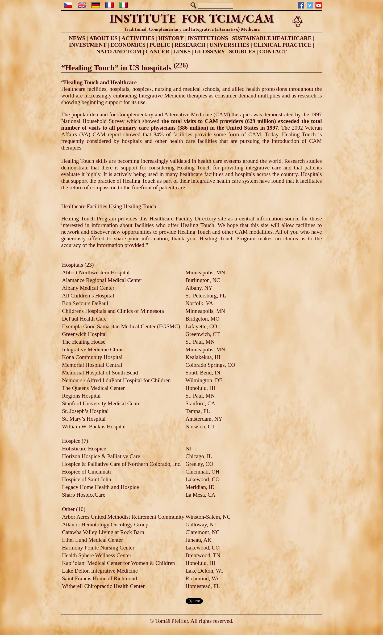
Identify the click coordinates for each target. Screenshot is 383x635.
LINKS (181, 51)
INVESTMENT (87, 45)
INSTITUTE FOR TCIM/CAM (191, 18)
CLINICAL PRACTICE (282, 45)
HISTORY (171, 38)
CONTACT (273, 51)
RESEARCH (190, 45)
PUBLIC (159, 45)
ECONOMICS (127, 45)
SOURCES (242, 51)
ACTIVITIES (138, 38)
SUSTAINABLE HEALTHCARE (271, 38)
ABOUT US (103, 38)
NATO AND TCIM (118, 51)
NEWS (77, 38)
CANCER (157, 51)
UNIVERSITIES (229, 45)
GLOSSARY (209, 51)
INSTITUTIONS (208, 38)
